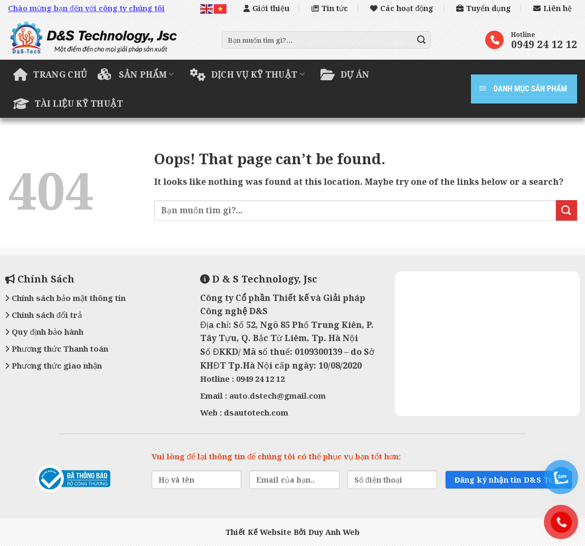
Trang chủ (50, 74)
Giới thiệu (266, 8)
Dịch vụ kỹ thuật (247, 74)
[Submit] (421, 40)
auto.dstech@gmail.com (277, 395)
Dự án (344, 74)
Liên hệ (552, 8)
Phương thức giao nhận (53, 365)
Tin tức (330, 8)
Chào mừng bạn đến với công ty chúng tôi (86, 8)
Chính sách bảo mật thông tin (65, 298)
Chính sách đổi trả (43, 314)
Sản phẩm (136, 74)
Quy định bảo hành (44, 331)
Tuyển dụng (483, 8)
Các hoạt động (401, 8)
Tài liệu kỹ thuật (68, 103)
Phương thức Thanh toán (56, 348)
